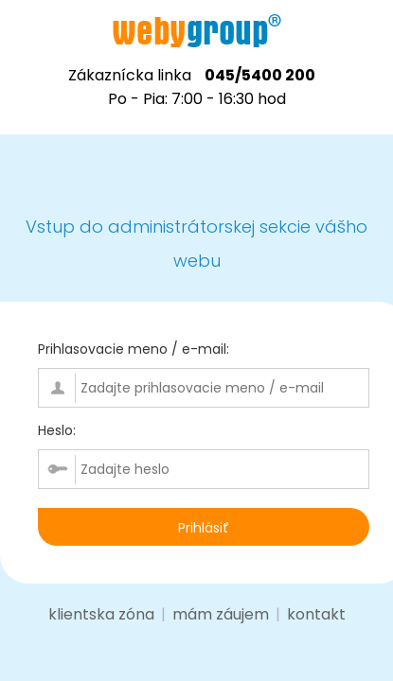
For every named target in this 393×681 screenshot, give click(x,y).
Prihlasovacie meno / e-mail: (133, 349)
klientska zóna (101, 614)
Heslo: (57, 430)
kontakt (316, 614)
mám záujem (220, 614)
